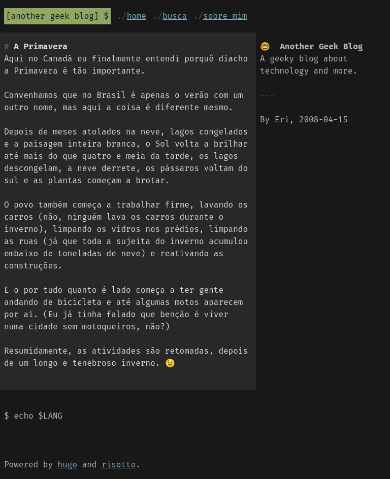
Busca (174, 16)
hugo (67, 464)
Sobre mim (225, 16)
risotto (119, 464)
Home (136, 16)
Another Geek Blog (52, 16)
